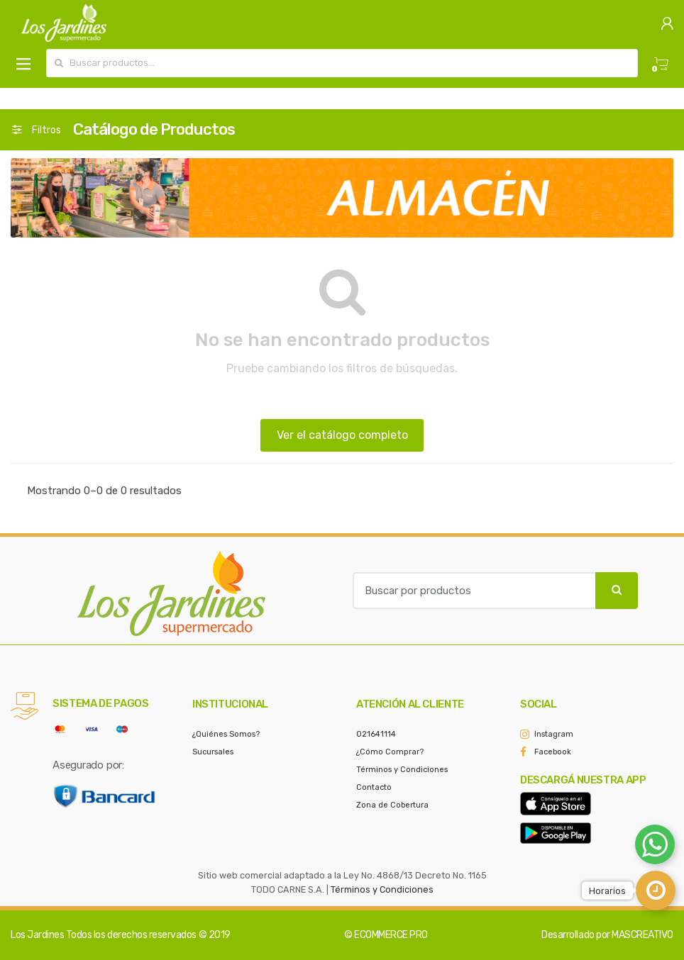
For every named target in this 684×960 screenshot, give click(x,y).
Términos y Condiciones (402, 769)
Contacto (374, 787)
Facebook (552, 752)
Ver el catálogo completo (342, 435)
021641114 (376, 734)
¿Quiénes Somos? (226, 734)
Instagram (553, 734)
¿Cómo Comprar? (390, 752)
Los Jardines (37, 935)
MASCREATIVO (642, 935)
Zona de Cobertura (392, 805)
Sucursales (212, 752)
